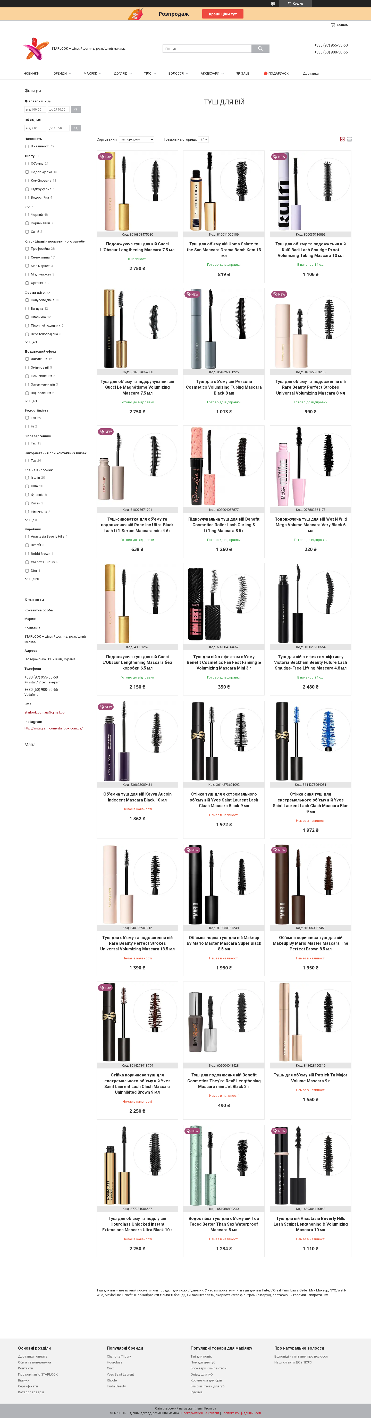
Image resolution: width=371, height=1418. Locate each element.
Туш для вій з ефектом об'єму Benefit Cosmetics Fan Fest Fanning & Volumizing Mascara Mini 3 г (224, 662)
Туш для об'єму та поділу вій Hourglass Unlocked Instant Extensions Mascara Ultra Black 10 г (137, 1224)
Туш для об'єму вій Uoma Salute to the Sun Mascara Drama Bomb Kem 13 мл (224, 250)
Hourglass (114, 1362)
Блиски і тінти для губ (207, 1386)
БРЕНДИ (60, 73)
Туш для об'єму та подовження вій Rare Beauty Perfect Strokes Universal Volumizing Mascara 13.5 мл (137, 943)
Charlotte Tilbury (119, 1356)
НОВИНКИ (31, 73)
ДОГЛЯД (120, 73)
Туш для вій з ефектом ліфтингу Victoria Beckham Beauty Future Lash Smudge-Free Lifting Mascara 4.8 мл (310, 662)
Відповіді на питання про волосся (301, 1356)
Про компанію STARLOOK (38, 1374)
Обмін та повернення (34, 1362)
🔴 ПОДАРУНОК (276, 73)
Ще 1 (33, 342)
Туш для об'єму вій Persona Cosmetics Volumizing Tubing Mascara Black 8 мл (224, 387)
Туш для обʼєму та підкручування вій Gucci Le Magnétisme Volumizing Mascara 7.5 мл (137, 387)
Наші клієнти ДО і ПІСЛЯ (293, 1362)
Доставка (311, 73)
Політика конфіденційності (241, 1413)
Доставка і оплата (32, 1356)
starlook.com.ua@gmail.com (46, 712)
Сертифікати (28, 1386)
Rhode (112, 1380)
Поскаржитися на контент (200, 1413)
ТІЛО (147, 73)
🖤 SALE (242, 73)
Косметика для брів (206, 1380)
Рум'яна (197, 1392)
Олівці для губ (202, 1374)
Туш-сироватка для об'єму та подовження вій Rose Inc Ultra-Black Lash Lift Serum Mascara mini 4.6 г (137, 525)
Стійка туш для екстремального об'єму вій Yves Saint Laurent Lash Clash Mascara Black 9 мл (224, 800)
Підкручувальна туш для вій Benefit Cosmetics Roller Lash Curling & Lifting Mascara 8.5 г (223, 525)
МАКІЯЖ (90, 73)
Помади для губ (203, 1362)
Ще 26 (34, 579)
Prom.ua (210, 1408)
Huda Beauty (116, 1386)
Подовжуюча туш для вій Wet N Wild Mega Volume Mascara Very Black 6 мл (310, 525)
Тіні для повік (201, 1356)
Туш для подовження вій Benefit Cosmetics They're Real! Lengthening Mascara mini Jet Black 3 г (224, 1081)
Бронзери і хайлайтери (208, 1368)
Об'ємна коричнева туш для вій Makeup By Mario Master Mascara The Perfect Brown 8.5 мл (310, 943)
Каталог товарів (31, 1392)
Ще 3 (33, 520)
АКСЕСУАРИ (210, 73)
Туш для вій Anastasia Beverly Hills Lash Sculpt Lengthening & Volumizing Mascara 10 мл (311, 1224)
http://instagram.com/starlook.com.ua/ (53, 728)
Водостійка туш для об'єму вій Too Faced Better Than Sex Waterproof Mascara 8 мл (224, 1224)
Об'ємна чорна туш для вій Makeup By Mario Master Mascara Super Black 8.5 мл (224, 943)
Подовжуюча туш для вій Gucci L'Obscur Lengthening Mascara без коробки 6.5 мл (137, 662)
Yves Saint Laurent (120, 1374)
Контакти (25, 1368)
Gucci (111, 1368)
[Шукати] (260, 48)
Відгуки (23, 1380)
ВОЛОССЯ (176, 73)
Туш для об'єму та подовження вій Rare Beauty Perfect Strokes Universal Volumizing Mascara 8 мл (310, 387)
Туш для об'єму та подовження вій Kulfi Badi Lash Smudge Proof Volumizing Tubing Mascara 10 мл (310, 250)
